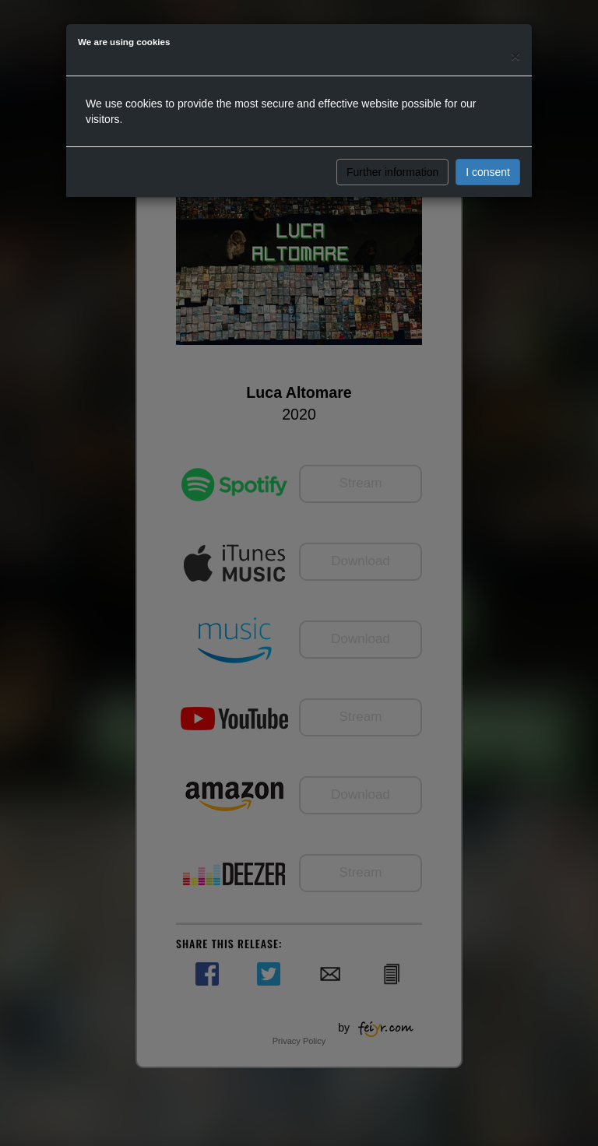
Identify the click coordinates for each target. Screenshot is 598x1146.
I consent (488, 172)
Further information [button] (392, 172)
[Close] (515, 55)
